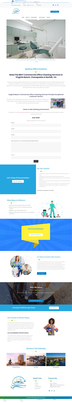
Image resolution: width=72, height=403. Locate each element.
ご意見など (22, 400)
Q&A (21, 399)
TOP (4, 399)
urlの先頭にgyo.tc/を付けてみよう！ (20, 0)
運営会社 (5, 400)
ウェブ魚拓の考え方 (40, 399)
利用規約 (54, 399)
